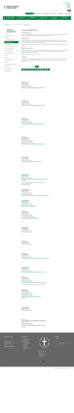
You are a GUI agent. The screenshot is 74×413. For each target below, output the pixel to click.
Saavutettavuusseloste (57, 411)
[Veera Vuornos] (23, 358)
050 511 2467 (23, 333)
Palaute (56, 381)
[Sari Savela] (23, 304)
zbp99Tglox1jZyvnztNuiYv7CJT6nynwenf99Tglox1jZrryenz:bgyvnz (33, 299)
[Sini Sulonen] (23, 321)
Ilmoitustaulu (7, 37)
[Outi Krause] (23, 219)
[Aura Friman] (23, 115)
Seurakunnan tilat (8, 44)
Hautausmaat (60, 13)
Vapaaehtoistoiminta (9, 59)
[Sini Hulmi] (23, 134)
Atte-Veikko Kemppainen (26, 194)
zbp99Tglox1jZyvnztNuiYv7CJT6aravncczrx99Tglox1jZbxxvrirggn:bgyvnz (35, 200)
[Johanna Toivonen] (23, 342)
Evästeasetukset (61, 386)
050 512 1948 (23, 181)
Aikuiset (6, 57)
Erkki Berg (23, 102)
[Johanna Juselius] (23, 154)
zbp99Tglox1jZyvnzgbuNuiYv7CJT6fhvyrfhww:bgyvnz (31, 162)
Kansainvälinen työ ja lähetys (10, 64)
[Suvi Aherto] (23, 78)
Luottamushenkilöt (9, 42)
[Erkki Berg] (23, 97)
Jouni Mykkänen (24, 243)
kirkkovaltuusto (55, 40)
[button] (29, 13)
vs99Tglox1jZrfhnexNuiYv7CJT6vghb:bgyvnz (29, 230)
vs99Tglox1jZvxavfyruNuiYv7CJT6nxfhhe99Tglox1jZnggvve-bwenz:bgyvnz (35, 281)
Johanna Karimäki (24, 175)
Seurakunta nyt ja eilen (9, 46)
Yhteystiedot (67, 13)
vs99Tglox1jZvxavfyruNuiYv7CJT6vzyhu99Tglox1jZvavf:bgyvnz (33, 145)
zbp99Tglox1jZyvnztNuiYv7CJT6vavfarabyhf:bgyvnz (31, 332)
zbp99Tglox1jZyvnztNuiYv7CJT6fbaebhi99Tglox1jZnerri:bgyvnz (33, 368)
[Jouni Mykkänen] (23, 239)
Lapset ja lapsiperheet (9, 53)
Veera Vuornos (24, 362)
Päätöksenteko (46, 13)
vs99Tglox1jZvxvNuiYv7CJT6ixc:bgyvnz (28, 214)
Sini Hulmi (23, 138)
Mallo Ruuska (24, 276)
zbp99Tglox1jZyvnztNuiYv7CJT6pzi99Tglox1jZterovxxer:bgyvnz (33, 107)
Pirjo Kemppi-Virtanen (25, 208)
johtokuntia (33, 59)
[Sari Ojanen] (23, 256)
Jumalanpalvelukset (8, 51)
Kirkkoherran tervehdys (9, 35)
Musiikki (6, 62)
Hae (69, 10)
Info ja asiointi (38, 13)
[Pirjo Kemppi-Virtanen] (23, 205)
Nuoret (6, 55)
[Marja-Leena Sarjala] (23, 290)
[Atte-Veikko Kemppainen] (23, 190)
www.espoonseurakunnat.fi (9, 389)
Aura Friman (23, 119)
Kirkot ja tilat (53, 13)
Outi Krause (23, 223)
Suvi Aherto (23, 82)
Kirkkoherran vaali (8, 70)
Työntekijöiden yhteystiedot (10, 40)
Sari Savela (23, 308)
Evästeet (69, 411)
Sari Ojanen (23, 260)
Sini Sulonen (23, 325)
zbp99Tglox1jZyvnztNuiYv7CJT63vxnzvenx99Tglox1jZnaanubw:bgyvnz (34, 180)
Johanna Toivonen (24, 346)
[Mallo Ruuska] (23, 272)
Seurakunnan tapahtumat (9, 48)
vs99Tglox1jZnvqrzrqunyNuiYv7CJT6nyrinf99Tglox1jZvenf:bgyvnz (33, 314)
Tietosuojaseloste (64, 411)
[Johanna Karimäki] (23, 171)
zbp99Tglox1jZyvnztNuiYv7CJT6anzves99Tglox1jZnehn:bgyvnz (33, 125)
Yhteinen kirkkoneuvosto (26, 50)
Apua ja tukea (7, 66)
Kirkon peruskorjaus (8, 68)
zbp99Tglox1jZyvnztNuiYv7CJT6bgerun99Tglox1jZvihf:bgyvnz (33, 88)
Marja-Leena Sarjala (25, 294)
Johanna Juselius (24, 158)
